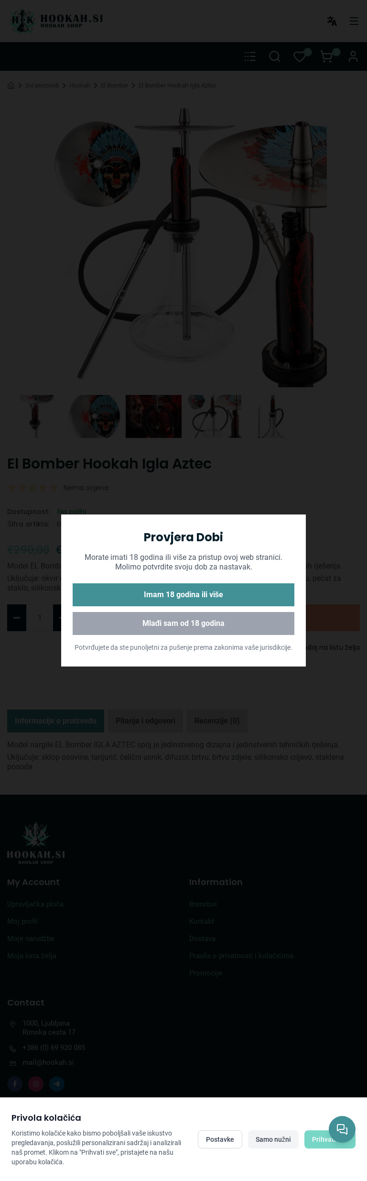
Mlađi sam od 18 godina (183, 623)
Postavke (220, 1139)
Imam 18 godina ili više (184, 594)
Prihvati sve (330, 1139)
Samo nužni (273, 1139)
